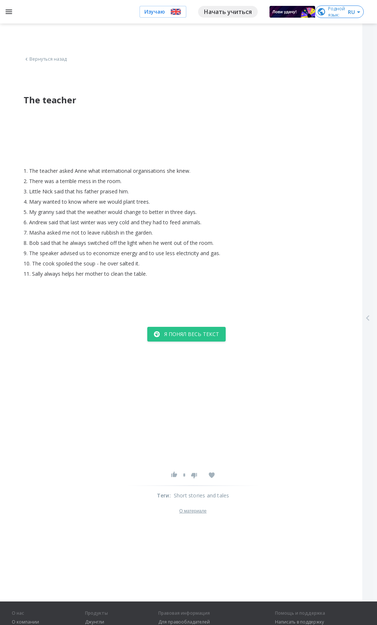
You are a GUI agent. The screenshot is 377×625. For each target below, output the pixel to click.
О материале (193, 511)
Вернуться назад (45, 59)
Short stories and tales (201, 495)
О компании (25, 622)
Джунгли (94, 622)
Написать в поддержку (299, 622)
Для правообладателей (184, 622)
